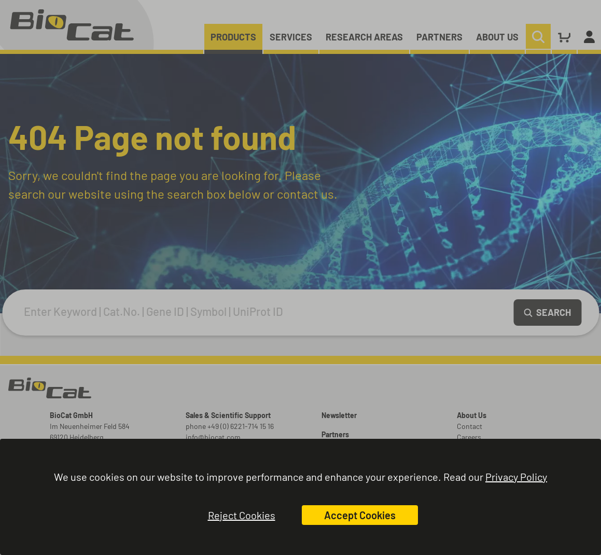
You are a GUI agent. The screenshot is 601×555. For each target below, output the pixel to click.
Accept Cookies (360, 515)
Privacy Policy (516, 476)
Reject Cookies (241, 515)
